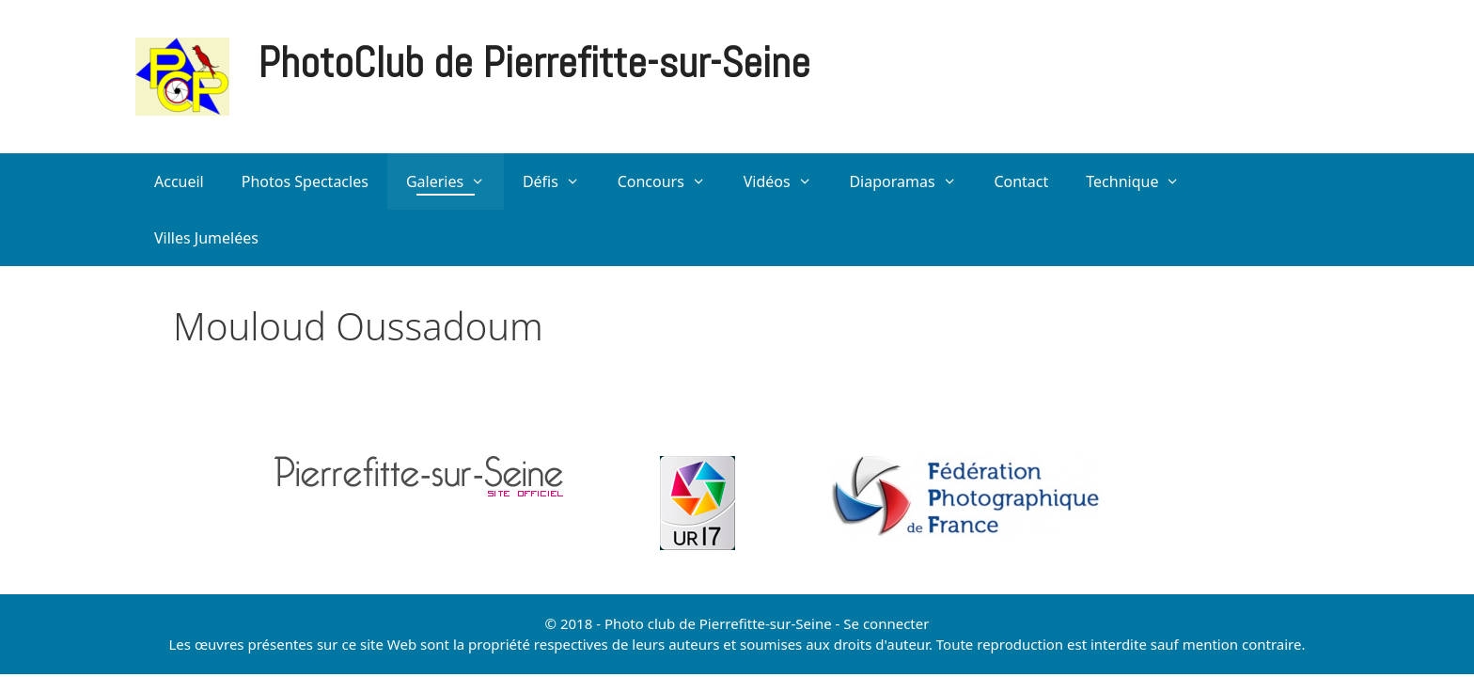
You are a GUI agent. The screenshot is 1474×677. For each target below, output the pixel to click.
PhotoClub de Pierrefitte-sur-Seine (534, 62)
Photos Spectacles (305, 181)
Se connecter (886, 623)
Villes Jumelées (206, 238)
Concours (671, 181)
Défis (561, 181)
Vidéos (787, 181)
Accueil (179, 181)
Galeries (455, 181)
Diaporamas (912, 181)
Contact (1021, 181)
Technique (1142, 181)
